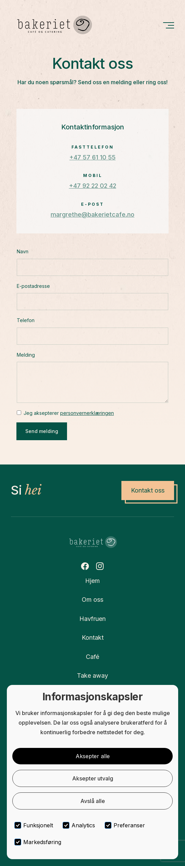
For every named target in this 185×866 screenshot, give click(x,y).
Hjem (92, 580)
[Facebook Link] (85, 566)
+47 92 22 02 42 (92, 185)
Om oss (92, 599)
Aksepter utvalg (92, 778)
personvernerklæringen (87, 413)
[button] (168, 25)
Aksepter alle (93, 756)
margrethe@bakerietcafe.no (92, 214)
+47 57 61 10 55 (92, 157)
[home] (53, 25)
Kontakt (93, 637)
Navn (22, 251)
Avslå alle (92, 801)
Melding (26, 355)
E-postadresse (33, 286)
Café (92, 656)
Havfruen (92, 618)
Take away (92, 675)
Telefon (26, 320)
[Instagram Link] (100, 566)
